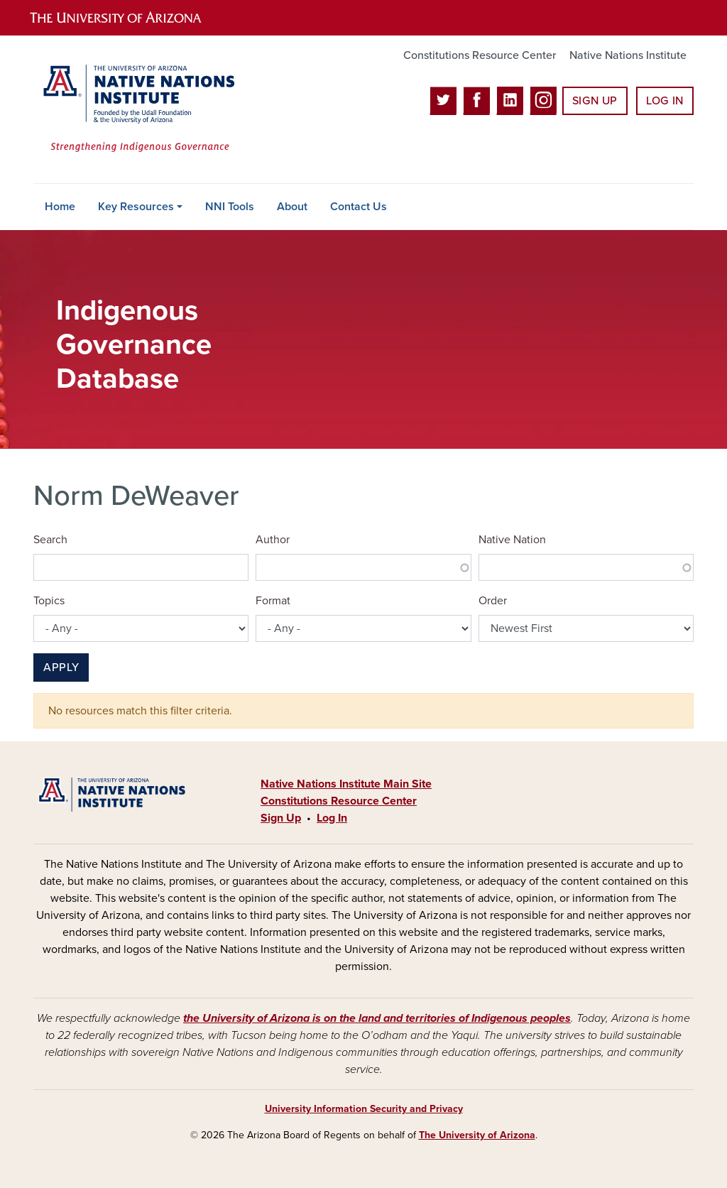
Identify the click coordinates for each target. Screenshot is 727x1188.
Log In (665, 101)
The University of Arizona (477, 1135)
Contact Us (358, 207)
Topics (49, 601)
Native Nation (512, 540)
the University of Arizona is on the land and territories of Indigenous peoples (377, 1018)
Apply (61, 667)
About (292, 207)
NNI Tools (229, 207)
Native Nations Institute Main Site (346, 784)
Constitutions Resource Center (479, 55)
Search (50, 540)
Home (60, 207)
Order (493, 601)
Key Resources (136, 207)
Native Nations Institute (628, 55)
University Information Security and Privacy (364, 1109)
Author (273, 540)
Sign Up (595, 101)
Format (273, 601)
